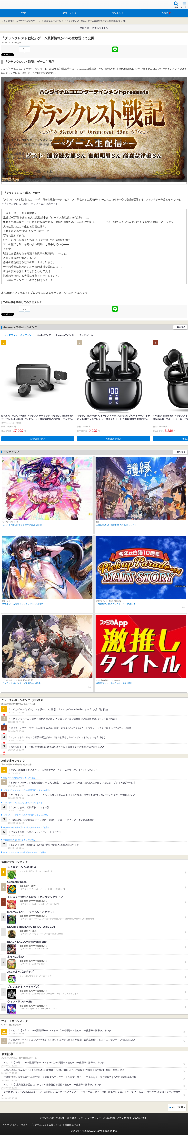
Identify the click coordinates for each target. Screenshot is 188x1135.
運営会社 (71, 1117)
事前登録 (84, 27)
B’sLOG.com (139, 1117)
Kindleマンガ (44, 335)
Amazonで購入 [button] (37, 438)
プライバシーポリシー (89, 1117)
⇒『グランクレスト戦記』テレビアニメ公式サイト (29, 203)
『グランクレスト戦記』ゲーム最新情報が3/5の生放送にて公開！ (95, 21)
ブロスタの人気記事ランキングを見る (19, 840)
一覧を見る (180, 327)
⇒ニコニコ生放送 (13, 153)
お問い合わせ (47, 1117)
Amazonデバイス (65, 335)
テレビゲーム (86, 335)
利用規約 (60, 1117)
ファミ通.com (124, 1117)
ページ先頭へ (178, 1107)
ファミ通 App (12, 5)
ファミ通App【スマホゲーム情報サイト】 (21, 21)
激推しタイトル (100, 27)
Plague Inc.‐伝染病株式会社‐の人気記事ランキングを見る (26, 827)
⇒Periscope (10, 162)
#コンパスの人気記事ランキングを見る (19, 778)
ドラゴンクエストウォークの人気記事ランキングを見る (26, 790)
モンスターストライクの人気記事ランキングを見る (24, 852)
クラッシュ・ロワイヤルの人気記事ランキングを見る (25, 815)
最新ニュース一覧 (52, 21)
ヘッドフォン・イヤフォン (17, 335)
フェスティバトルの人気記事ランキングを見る (22, 803)
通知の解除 (109, 1117)
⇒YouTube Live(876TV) (17, 158)
